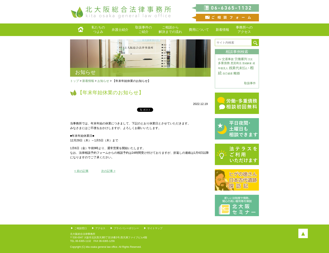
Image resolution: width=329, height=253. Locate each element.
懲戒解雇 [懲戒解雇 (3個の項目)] (247, 63)
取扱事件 (250, 83)
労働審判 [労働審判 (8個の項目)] (241, 59)
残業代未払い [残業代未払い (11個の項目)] (239, 68)
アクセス (100, 228)
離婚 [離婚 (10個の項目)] (237, 73)
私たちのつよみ (98, 30)
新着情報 (222, 29)
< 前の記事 (81, 171)
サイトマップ (154, 228)
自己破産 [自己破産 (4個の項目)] (228, 73)
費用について (199, 29)
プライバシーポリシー (126, 228)
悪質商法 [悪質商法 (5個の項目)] (236, 63)
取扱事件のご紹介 (143, 30)
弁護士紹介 (120, 29)
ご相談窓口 (80, 228)
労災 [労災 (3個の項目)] (250, 59)
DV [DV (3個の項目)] (219, 59)
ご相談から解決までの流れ (170, 30)
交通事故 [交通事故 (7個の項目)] (228, 59)
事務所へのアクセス (244, 30)
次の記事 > (108, 171)
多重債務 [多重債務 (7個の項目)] (224, 63)
